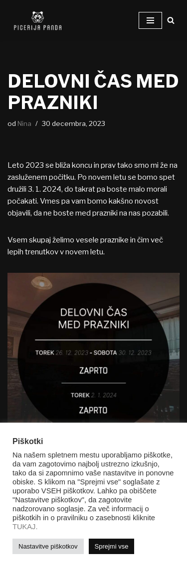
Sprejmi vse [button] (112, 546)
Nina (24, 123)
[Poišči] (171, 20)
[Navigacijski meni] (150, 20)
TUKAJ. (25, 527)
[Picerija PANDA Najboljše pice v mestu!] (37, 20)
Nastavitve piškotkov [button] (48, 546)
